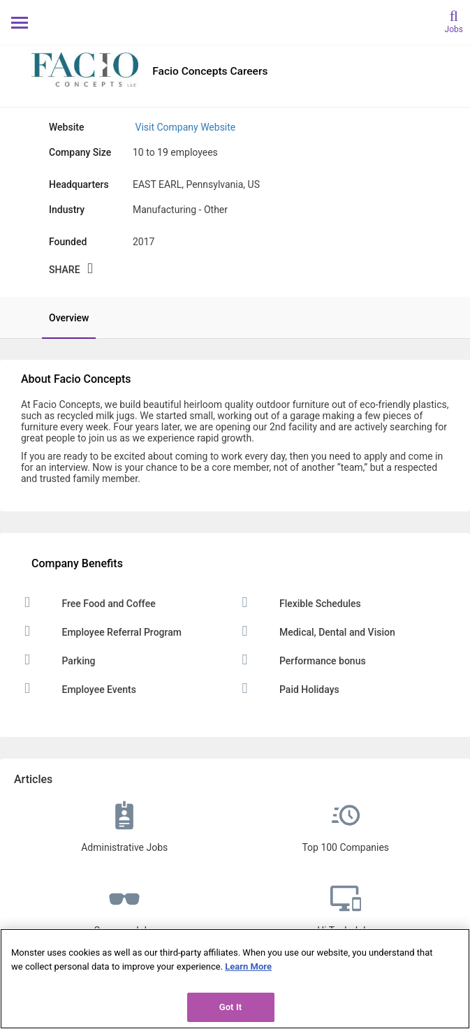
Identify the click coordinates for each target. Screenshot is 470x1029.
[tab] (62, 318)
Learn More (248, 966)
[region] (235, 978)
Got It (230, 1007)
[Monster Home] (235, 22)
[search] (454, 20)
